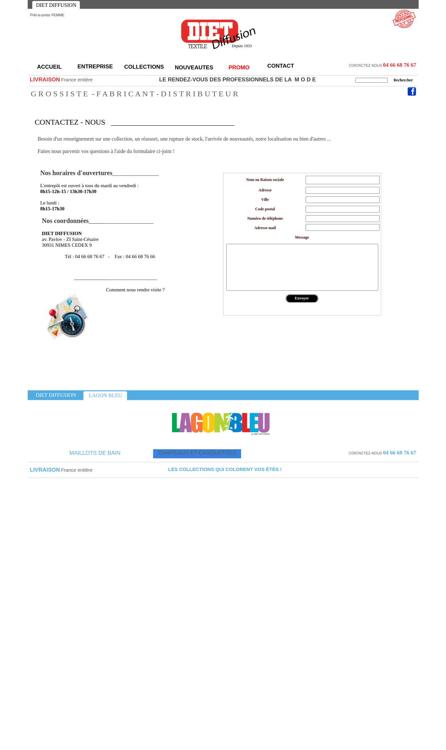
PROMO (238, 67)
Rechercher (403, 80)
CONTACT (280, 66)
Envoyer (302, 298)
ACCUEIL (49, 67)
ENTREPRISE (96, 66)
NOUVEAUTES (194, 67)
